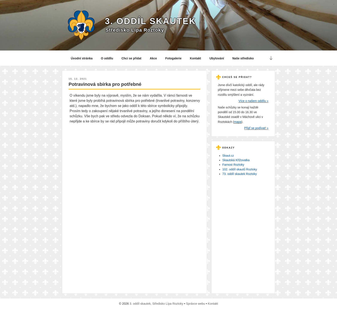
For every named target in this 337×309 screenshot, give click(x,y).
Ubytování (216, 58)
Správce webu (195, 303)
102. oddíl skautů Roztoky (239, 169)
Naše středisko (243, 58)
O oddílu (107, 58)
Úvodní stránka (82, 58)
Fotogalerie (173, 58)
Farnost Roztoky (233, 164)
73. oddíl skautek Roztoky (239, 174)
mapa (237, 122)
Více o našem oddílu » (253, 101)
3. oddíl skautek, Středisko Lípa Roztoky (156, 303)
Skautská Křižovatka (236, 160)
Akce (153, 58)
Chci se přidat (131, 58)
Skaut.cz (228, 155)
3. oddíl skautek (150, 21)
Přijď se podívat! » (256, 128)
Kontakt (195, 58)
